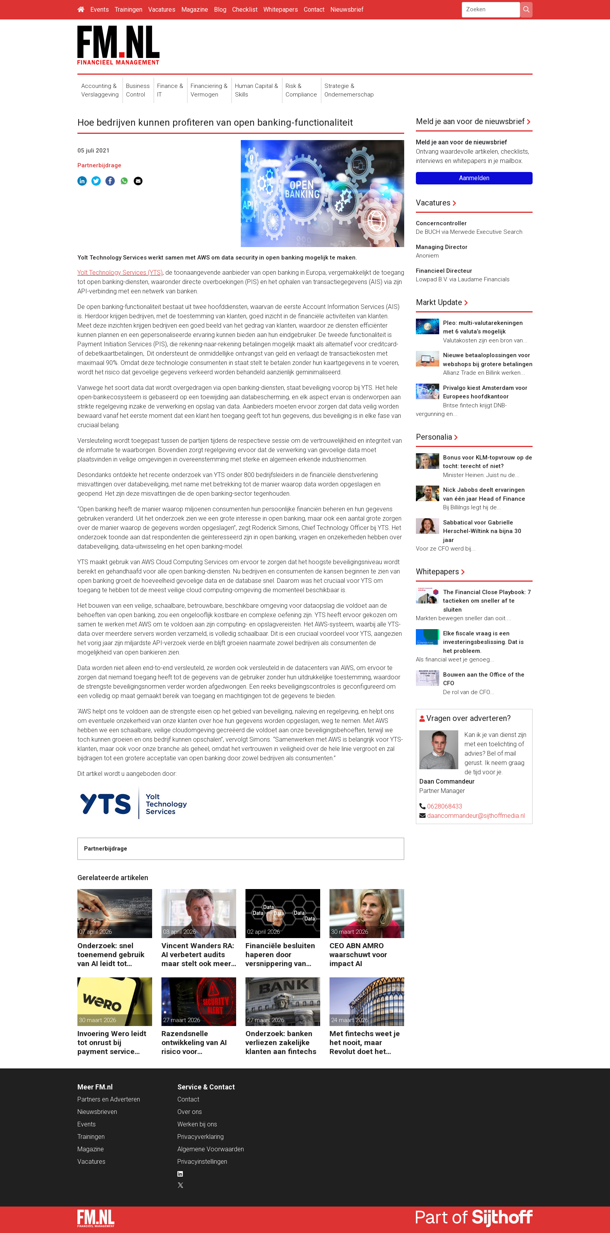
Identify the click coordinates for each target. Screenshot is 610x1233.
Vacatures (161, 9)
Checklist (245, 9)
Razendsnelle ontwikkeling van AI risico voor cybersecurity (194, 1042)
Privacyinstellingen (202, 1161)
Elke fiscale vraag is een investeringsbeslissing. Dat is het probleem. (483, 642)
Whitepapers (280, 9)
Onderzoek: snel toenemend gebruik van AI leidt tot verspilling (110, 954)
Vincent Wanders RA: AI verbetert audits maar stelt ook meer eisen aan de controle (198, 954)
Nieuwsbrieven (97, 1111)
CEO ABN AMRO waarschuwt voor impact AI (358, 954)
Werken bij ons (197, 1124)
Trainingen (128, 9)
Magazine (194, 9)
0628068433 (444, 806)
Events (99, 9)
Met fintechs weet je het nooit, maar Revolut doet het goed (365, 1042)
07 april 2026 (95, 931)
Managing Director (442, 247)
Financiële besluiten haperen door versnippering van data (280, 954)
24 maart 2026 (349, 1020)
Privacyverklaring (200, 1136)
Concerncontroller (441, 223)
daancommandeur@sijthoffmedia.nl (476, 815)
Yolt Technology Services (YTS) (120, 272)
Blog (220, 9)
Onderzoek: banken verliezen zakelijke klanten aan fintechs (280, 1042)
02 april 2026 (263, 931)
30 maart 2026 (349, 931)
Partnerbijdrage (99, 165)
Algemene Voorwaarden (210, 1149)
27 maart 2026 (181, 1020)
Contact (314, 9)
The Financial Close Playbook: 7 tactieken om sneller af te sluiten (487, 601)
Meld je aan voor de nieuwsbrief (470, 121)
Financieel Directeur (444, 270)
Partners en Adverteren (108, 1099)
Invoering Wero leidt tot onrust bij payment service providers (111, 1042)
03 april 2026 (179, 931)
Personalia (434, 437)
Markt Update (439, 302)
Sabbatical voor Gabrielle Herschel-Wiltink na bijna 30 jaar (482, 531)
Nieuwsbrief (347, 9)
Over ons (189, 1111)
